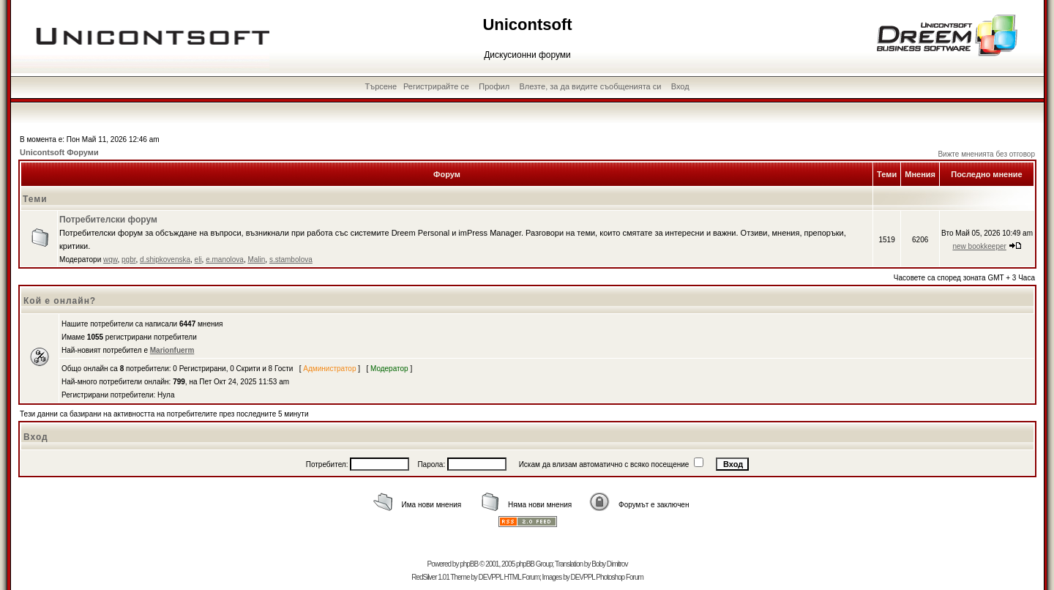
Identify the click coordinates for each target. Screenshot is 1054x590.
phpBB (469, 564)
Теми (35, 199)
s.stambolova (291, 259)
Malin (256, 259)
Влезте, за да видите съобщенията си (590, 86)
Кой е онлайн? (59, 301)
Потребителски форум (108, 219)
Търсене (381, 86)
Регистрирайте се (436, 86)
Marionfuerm (172, 350)
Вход (680, 86)
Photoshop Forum (619, 577)
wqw (110, 259)
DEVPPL (491, 577)
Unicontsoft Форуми (59, 152)
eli (198, 259)
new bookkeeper (979, 246)
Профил (494, 86)
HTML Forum (521, 577)
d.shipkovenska (165, 259)
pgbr (128, 259)
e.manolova (225, 259)
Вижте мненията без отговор (986, 154)
